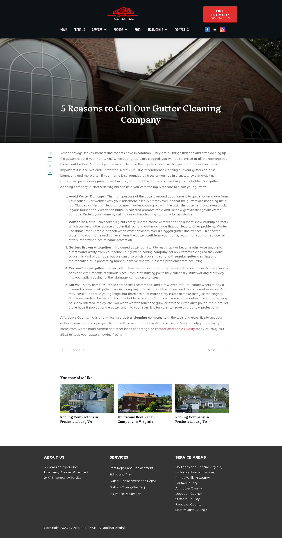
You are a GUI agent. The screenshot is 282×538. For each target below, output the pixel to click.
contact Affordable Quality (175, 329)
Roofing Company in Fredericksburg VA (202, 405)
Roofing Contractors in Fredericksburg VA (87, 405)
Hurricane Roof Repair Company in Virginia (145, 405)
